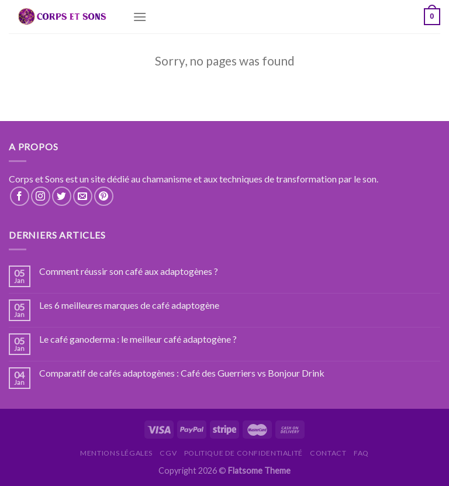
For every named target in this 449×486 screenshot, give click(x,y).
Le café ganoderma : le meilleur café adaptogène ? (138, 338)
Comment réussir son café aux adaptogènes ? (128, 271)
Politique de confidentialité (243, 453)
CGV (168, 453)
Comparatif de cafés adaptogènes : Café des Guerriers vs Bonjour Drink (181, 372)
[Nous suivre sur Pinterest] (103, 196)
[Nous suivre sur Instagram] (40, 196)
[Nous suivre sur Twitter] (61, 196)
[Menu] (140, 16)
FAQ (361, 453)
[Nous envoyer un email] (82, 196)
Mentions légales (116, 453)
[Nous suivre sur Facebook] (19, 196)
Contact (328, 453)
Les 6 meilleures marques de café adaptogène (129, 305)
